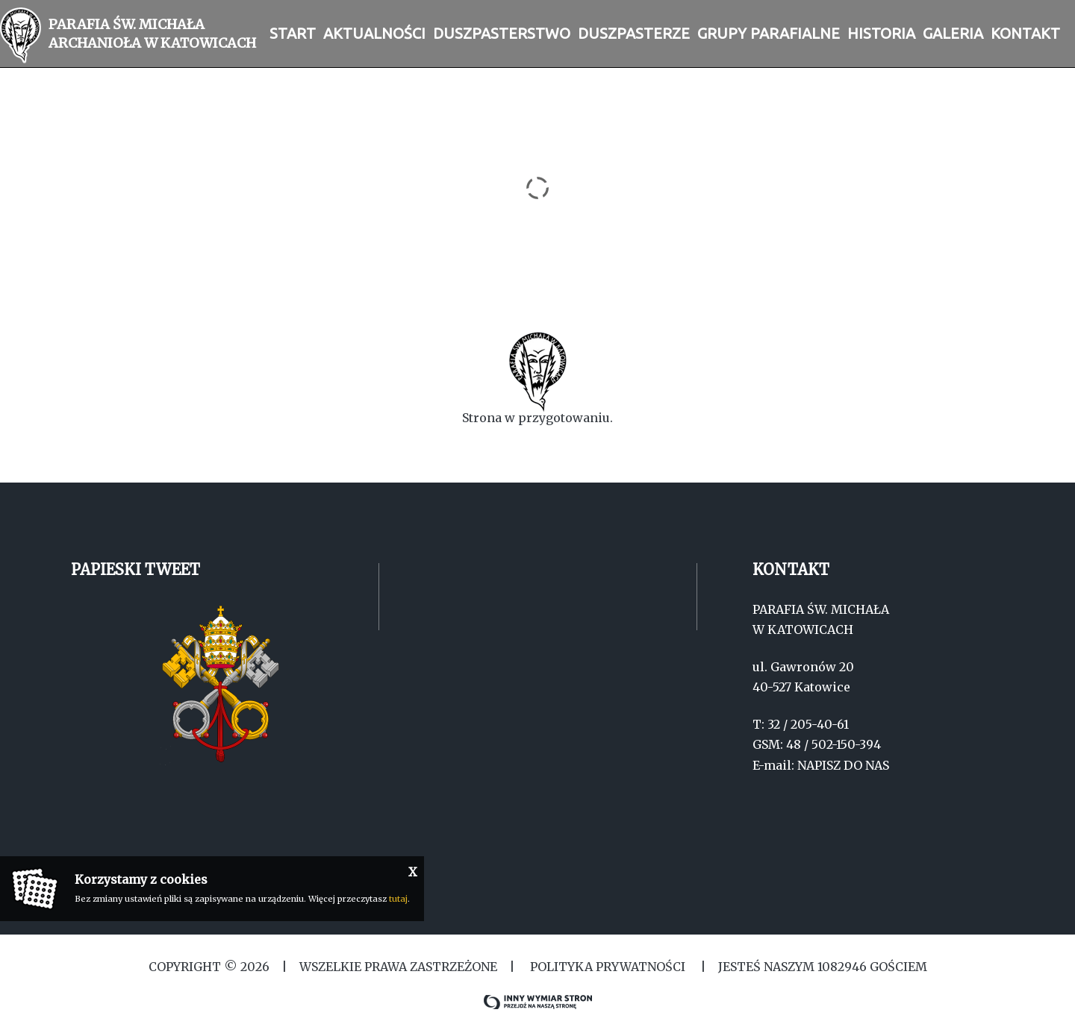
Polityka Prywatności (607, 966)
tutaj (398, 899)
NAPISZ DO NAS (843, 765)
